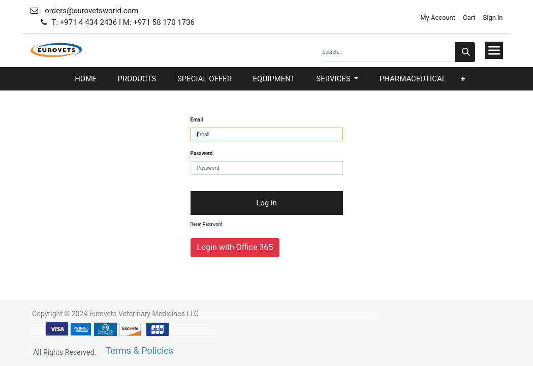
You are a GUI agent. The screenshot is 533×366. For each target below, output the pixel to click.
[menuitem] (85, 79)
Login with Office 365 (235, 247)
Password (202, 153)
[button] (463, 79)
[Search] (465, 52)
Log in (266, 202)
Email (197, 120)
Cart (469, 17)
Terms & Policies (140, 350)
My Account (437, 17)
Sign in (493, 17)
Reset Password (207, 224)
